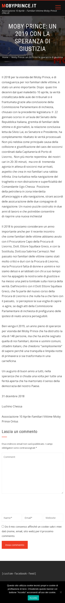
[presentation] (28, 504)
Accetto (33, 598)
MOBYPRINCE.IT (19, 6)
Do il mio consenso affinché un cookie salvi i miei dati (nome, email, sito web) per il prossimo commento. (32, 531)
